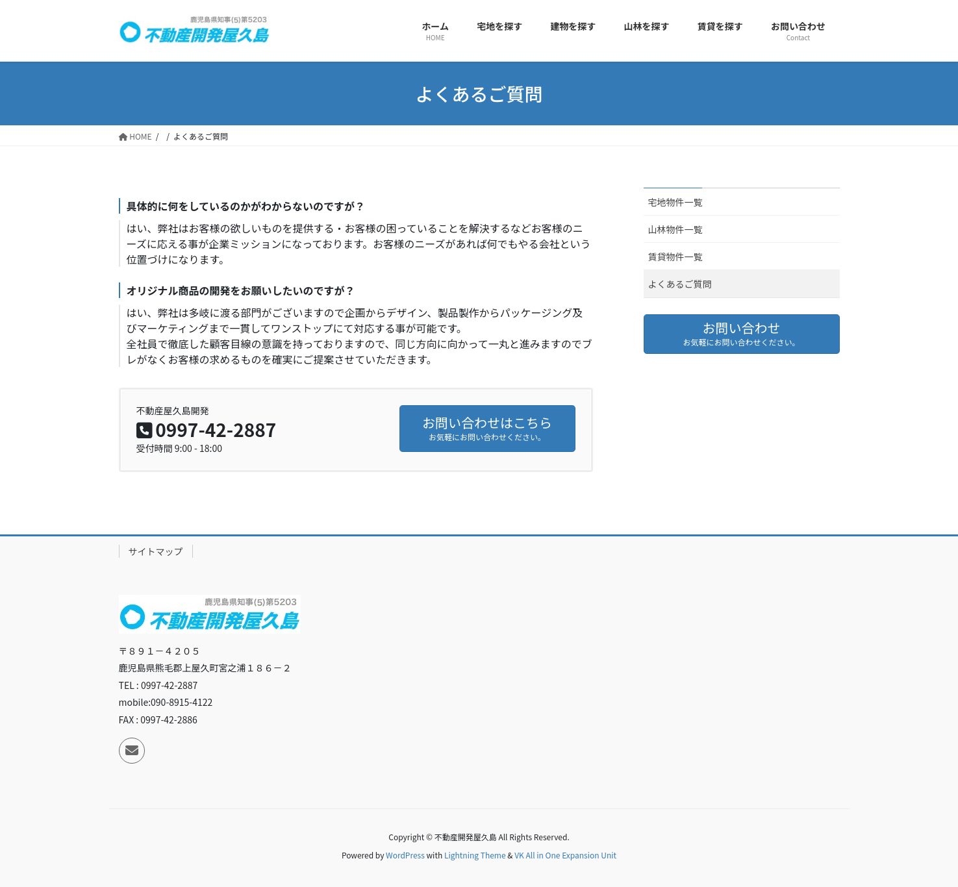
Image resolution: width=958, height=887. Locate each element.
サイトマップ (156, 551)
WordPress (405, 854)
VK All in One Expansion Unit (565, 854)
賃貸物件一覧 (675, 256)
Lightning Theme (475, 854)
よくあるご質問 (680, 283)
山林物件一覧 (675, 229)
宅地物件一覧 (675, 201)
